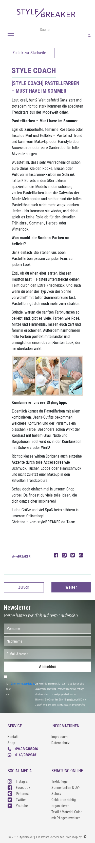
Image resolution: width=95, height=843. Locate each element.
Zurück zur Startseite (29, 52)
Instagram (19, 781)
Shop (11, 743)
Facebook (19, 787)
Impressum (59, 737)
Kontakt (13, 737)
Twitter (17, 799)
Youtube (18, 806)
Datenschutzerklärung (23, 683)
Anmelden (47, 666)
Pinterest (18, 793)
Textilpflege (59, 781)
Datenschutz (60, 743)
